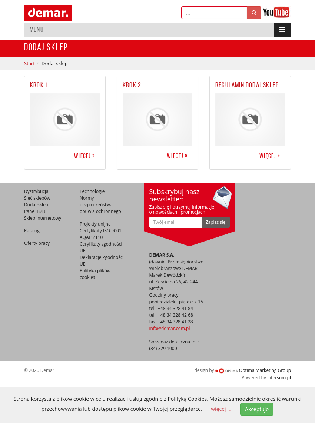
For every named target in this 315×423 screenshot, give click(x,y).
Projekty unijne (95, 224)
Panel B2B (34, 211)
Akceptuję (257, 409)
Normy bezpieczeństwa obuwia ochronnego (100, 204)
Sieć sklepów (37, 198)
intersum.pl (279, 377)
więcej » (84, 156)
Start (29, 63)
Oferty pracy (37, 243)
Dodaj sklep (36, 204)
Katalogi (32, 230)
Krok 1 (39, 85)
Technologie (92, 191)
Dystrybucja (36, 191)
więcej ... (221, 408)
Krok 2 (132, 85)
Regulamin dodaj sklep (247, 85)
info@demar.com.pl (169, 328)
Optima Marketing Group (253, 370)
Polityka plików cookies (95, 273)
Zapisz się (216, 222)
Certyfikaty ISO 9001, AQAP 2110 (101, 233)
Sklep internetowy (42, 218)
